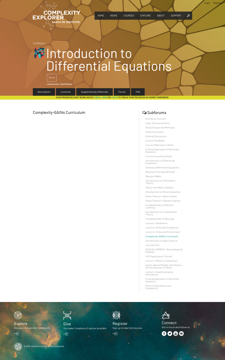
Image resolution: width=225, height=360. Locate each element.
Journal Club (152, 245)
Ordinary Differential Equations (162, 167)
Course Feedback (155, 140)
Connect (169, 323)
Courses (128, 15)
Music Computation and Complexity (158, 287)
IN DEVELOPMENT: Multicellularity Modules (163, 250)
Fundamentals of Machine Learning (159, 206)
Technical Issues (154, 132)
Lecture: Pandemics (156, 223)
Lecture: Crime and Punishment (162, 232)
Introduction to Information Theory (160, 182)
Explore (145, 15)
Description (44, 92)
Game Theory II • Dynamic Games (162, 201)
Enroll (51, 78)
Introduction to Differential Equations (160, 162)
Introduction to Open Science (161, 241)
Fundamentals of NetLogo (159, 219)
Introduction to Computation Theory (161, 213)
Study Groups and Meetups (160, 127)
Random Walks (153, 176)
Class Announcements (157, 123)
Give (67, 324)
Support (176, 15)
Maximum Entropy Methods (160, 172)
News (113, 15)
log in (114, 97)
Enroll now (100, 97)
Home (101, 15)
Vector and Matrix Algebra (159, 187)
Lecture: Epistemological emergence (159, 273)
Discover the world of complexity (32, 328)
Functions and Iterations (158, 156)
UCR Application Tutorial (158, 256)
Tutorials (39, 43)
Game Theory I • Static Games (161, 196)
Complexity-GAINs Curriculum (161, 236)
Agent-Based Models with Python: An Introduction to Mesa (163, 266)
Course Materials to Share (159, 145)
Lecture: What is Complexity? (161, 261)
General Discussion (156, 136)
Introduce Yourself (155, 119)
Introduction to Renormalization (162, 192)
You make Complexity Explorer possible (84, 328)
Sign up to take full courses (127, 328)
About (161, 15)
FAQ (138, 92)
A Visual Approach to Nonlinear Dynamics (162, 150)
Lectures (66, 92)
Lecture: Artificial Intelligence (161, 227)
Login (207, 3)
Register (217, 3)
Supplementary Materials (94, 92)
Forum (121, 92)
